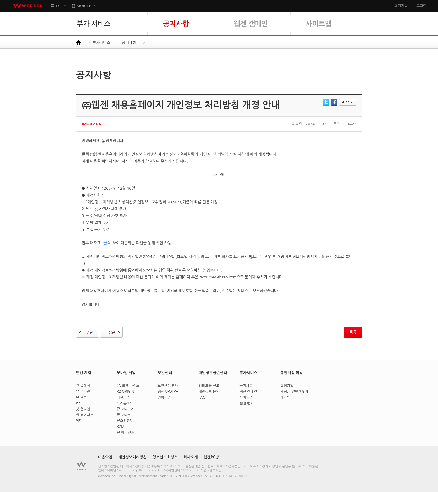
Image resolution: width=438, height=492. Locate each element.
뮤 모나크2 (125, 409)
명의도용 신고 (209, 386)
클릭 (106, 243)
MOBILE (84, 6)
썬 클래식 (83, 386)
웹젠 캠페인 (262, 27)
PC (58, 6)
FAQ (202, 397)
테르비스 (123, 397)
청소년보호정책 (165, 457)
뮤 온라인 (83, 391)
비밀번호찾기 (298, 391)
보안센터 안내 (168, 386)
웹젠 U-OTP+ (168, 391)
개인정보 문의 (209, 391)
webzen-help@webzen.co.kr (140, 470)
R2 (78, 403)
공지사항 (190, 27)
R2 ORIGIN (125, 391)
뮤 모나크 (124, 415)
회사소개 (190, 457)
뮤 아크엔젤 (125, 432)
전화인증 (164, 397)
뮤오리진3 (124, 421)
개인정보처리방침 (132, 457)
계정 (284, 391)
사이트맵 (334, 27)
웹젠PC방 (211, 457)
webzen (27, 6)
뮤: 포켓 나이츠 (128, 386)
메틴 (79, 421)
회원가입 (401, 6)
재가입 (285, 397)
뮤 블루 (81, 397)
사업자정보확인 (210, 470)
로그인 (421, 6)
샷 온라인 (83, 409)
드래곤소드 (125, 403)
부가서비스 (101, 43)
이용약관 (105, 457)
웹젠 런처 (247, 403)
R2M (120, 426)
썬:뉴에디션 (85, 415)
